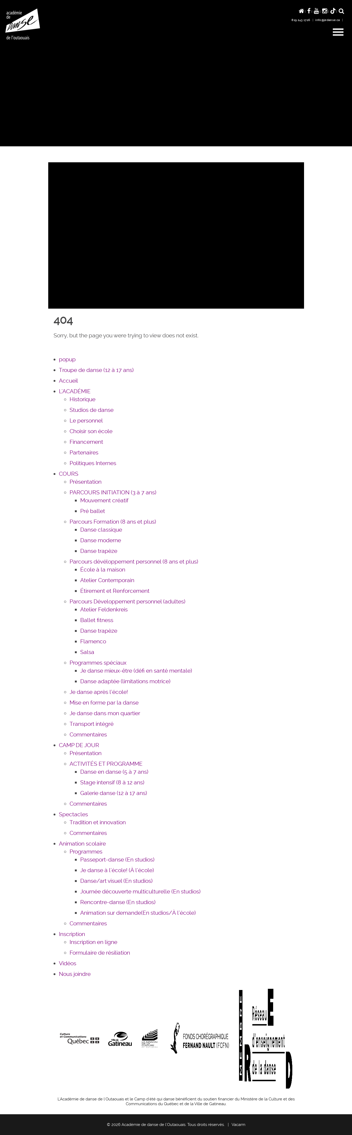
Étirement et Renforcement (114, 590)
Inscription (72, 934)
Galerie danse (113, 793)
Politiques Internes (93, 463)
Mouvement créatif (104, 500)
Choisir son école (91, 431)
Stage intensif (112, 782)
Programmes (86, 851)
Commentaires (88, 734)
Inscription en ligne (93, 942)
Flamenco (93, 641)
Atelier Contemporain (107, 580)
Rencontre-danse (118, 902)
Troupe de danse (96, 370)
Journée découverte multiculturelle (140, 891)
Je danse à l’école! (117, 870)
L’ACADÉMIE (75, 391)
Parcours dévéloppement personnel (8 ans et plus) (134, 561)
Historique (82, 399)
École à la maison (102, 569)
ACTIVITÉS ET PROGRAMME (106, 763)
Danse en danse (114, 771)
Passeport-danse (117, 859)
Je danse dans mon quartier (105, 713)
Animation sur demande (138, 912)
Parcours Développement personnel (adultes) (127, 601)
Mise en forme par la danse (104, 702)
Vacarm (238, 1124)
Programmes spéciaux (98, 662)
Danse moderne (100, 540)
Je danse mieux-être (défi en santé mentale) (136, 670)
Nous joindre (75, 974)
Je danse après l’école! (99, 692)
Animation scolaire (82, 843)
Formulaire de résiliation (100, 952)
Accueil (68, 380)
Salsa (87, 652)
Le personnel (86, 420)
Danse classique (101, 529)
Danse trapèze (98, 551)
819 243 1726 (301, 20)
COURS (68, 473)
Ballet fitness (96, 620)
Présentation (86, 481)
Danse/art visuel (116, 880)
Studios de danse (92, 410)
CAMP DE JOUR (79, 745)
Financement (86, 441)
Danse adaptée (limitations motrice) (125, 681)
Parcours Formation (113, 521)
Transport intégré (92, 723)
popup (67, 359)
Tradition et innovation (98, 822)
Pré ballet (92, 511)
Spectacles (73, 814)
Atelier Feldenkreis (104, 609)
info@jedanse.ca (327, 20)
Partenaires (84, 452)
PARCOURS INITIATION (113, 492)
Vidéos (67, 963)
